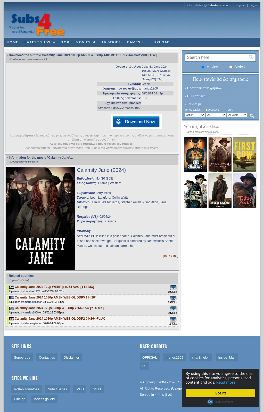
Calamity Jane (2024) (101, 170)
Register (241, 5)
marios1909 (150, 88)
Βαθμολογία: (213, 109)
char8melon (201, 357)
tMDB (97, 389)
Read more (226, 382)
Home (12, 42)
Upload (162, 42)
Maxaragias (31, 323)
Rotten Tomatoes (26, 389)
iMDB (80, 389)
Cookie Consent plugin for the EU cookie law (221, 402)
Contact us (47, 357)
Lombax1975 (32, 291)
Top (65, 42)
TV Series (111, 42)
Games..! (135, 42)
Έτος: (230, 109)
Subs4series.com (219, 5)
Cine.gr (19, 399)
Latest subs (37, 42)
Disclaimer (71, 357)
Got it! (221, 393)
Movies (83, 42)
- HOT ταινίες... (196, 96)
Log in (253, 5)
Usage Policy (182, 388)
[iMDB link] (170, 256)
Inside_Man (227, 357)
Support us (22, 357)
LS (144, 366)
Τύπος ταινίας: (193, 109)
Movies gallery (44, 399)
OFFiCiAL (149, 357)
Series (237, 67)
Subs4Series (57, 389)
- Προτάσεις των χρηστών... (205, 88)
